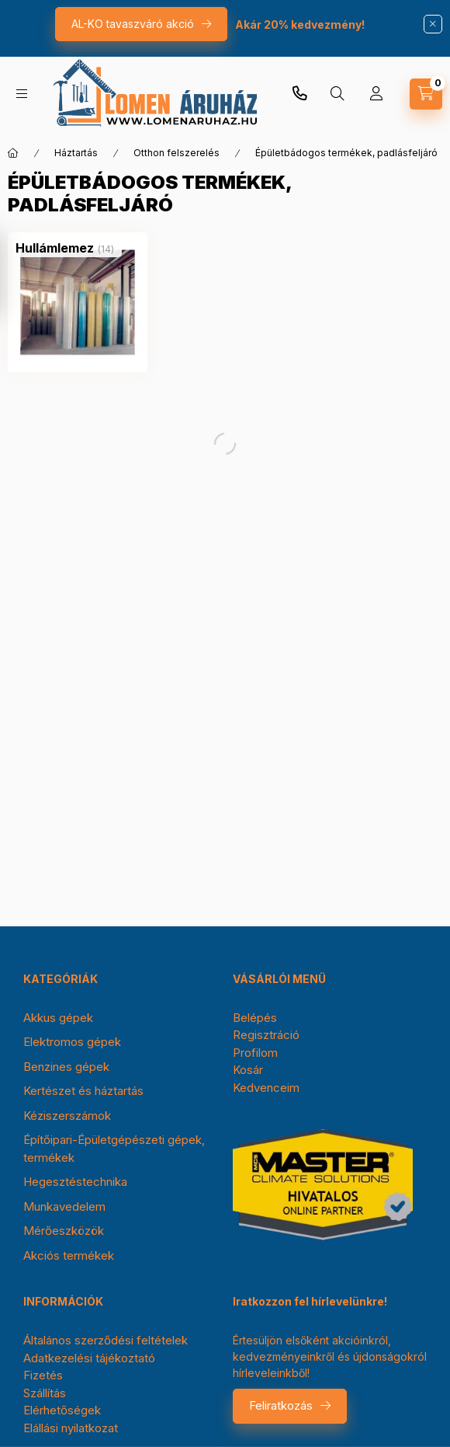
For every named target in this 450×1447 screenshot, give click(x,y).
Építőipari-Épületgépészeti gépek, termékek (114, 1148)
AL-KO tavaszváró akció (132, 23)
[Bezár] (433, 24)
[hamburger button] (22, 93)
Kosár (248, 1069)
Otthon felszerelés (176, 153)
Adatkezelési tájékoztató (89, 1358)
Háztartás (76, 153)
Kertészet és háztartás (83, 1090)
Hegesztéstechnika (75, 1181)
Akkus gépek (58, 1017)
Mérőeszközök (63, 1230)
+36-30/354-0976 (299, 94)
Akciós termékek (68, 1255)
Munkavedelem (64, 1206)
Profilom (255, 1052)
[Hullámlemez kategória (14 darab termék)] (55, 248)
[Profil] (376, 94)
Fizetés (43, 1375)
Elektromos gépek (72, 1041)
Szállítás (44, 1393)
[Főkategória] (13, 153)
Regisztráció (266, 1034)
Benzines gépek (66, 1066)
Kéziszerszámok (67, 1115)
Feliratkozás (281, 1405)
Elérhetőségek (62, 1410)
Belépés (255, 1017)
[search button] (337, 94)
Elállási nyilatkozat (70, 1428)
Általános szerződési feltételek (105, 1340)
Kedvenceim (266, 1087)
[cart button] (426, 94)
